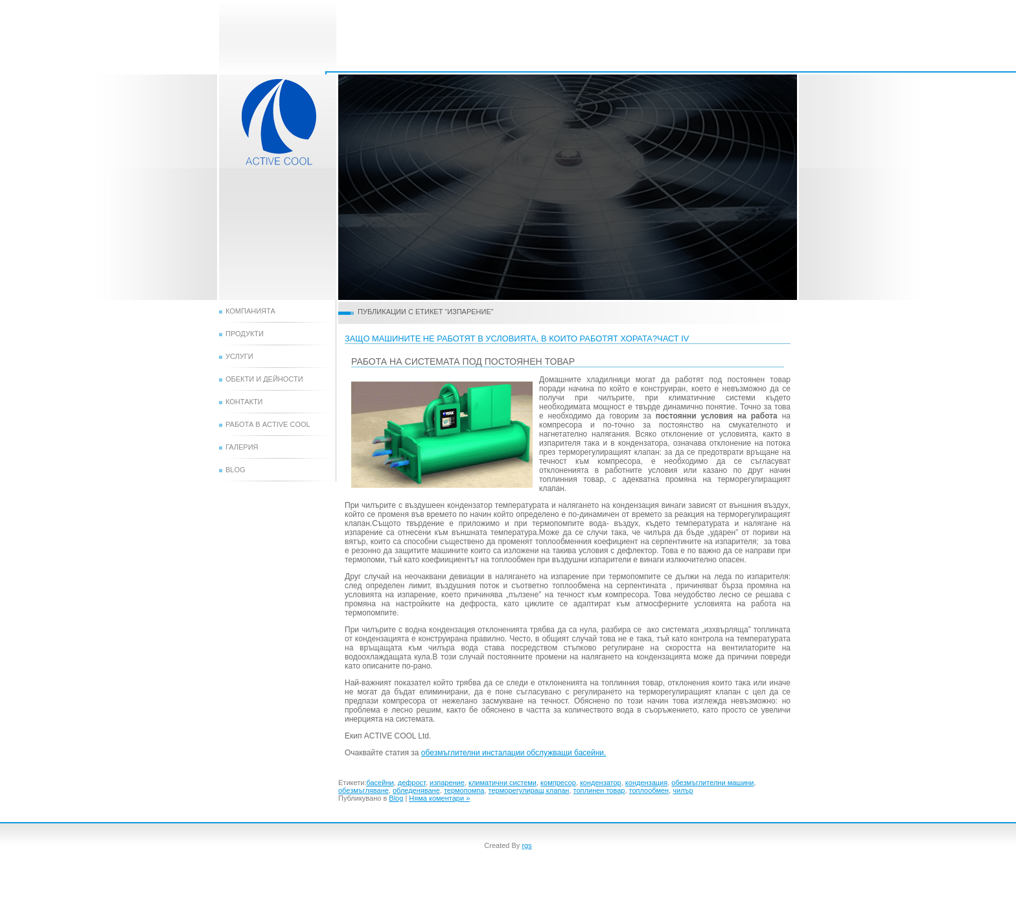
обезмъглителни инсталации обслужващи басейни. (513, 752)
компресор (558, 782)
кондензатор (600, 782)
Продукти (244, 334)
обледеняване (416, 790)
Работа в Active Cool (267, 424)
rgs (526, 845)
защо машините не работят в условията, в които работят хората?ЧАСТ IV (517, 338)
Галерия (242, 447)
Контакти (244, 402)
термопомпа (464, 790)
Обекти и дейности (264, 379)
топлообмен (649, 790)
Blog (235, 470)
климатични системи (502, 782)
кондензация (646, 782)
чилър (683, 790)
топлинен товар (599, 790)
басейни (379, 782)
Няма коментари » (439, 798)
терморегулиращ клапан (529, 790)
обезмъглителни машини (712, 782)
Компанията (250, 311)
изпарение (447, 782)
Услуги (239, 356)
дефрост (412, 782)
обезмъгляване (363, 790)
